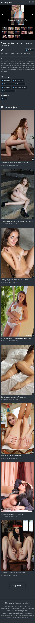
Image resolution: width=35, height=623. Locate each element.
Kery (4, 98)
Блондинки (6, 80)
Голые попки (19, 83)
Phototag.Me (6, 2)
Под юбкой (6, 87)
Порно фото (17, 586)
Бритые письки (7, 83)
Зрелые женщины (8, 90)
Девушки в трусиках (19, 87)
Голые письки (18, 80)
